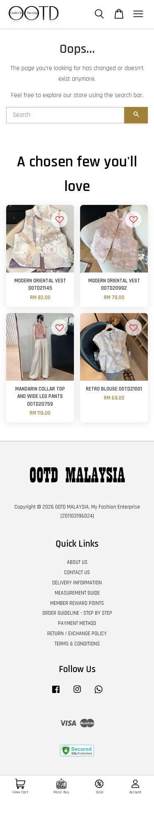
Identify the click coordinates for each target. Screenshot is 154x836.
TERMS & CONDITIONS (77, 644)
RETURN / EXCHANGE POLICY (77, 633)
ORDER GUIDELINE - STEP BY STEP (77, 613)
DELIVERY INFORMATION (77, 582)
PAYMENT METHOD (77, 623)
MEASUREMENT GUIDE (77, 593)
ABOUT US (77, 562)
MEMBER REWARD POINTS (77, 603)
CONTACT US (77, 572)
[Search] (65, 115)
